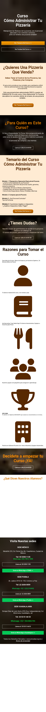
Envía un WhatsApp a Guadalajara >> (23, 633)
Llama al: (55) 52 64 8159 (23, 148)
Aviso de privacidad (23, 641)
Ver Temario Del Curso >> (23, 43)
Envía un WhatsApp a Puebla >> (23, 600)
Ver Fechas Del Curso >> (23, 49)
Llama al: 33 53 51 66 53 (23, 626)
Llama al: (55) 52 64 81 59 (23, 238)
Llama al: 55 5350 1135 (23, 564)
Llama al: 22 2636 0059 (23, 594)
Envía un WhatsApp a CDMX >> (23, 570)
